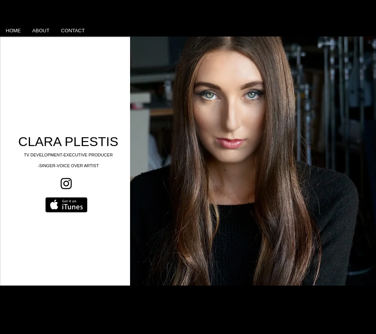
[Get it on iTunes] (66, 205)
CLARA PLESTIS (68, 141)
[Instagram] (66, 183)
